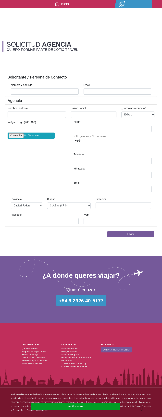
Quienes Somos (29, 349)
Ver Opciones (75, 406)
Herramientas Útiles (32, 363)
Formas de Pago (30, 354)
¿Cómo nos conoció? (133, 108)
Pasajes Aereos (69, 351)
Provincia (16, 199)
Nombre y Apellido (21, 85)
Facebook (16, 214)
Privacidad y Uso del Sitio (35, 360)
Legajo (78, 140)
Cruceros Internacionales (74, 366)
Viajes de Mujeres (70, 354)
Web (86, 214)
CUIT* (77, 122)
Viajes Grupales (69, 349)
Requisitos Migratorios (34, 351)
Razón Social (78, 108)
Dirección (101, 199)
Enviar (130, 234)
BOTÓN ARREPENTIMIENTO (116, 350)
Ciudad (51, 199)
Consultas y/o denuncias (37, 410)
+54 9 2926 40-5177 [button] (81, 300)
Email (87, 85)
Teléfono (79, 154)
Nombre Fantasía (18, 108)
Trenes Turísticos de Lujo (74, 363)
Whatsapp (80, 168)
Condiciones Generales (33, 357)
